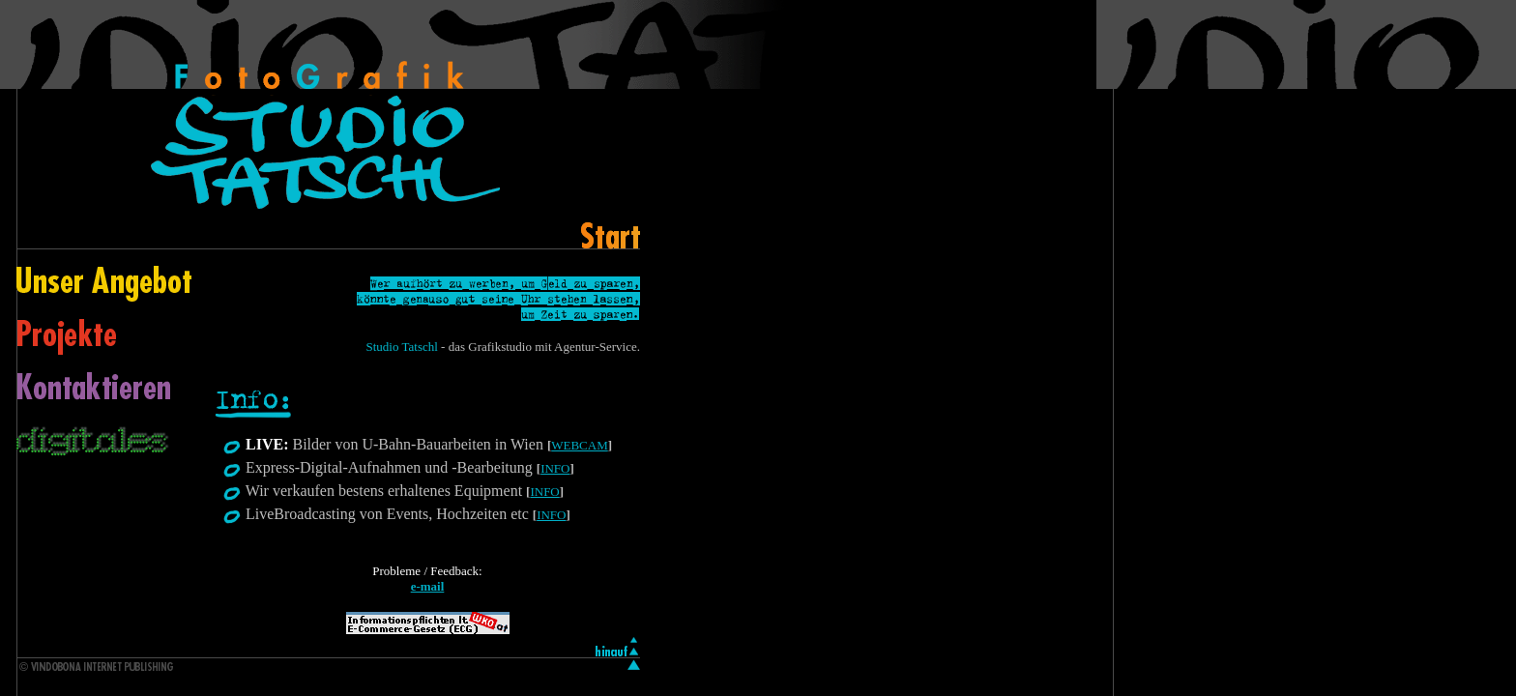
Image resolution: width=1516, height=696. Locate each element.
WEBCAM (579, 445)
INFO (554, 468)
